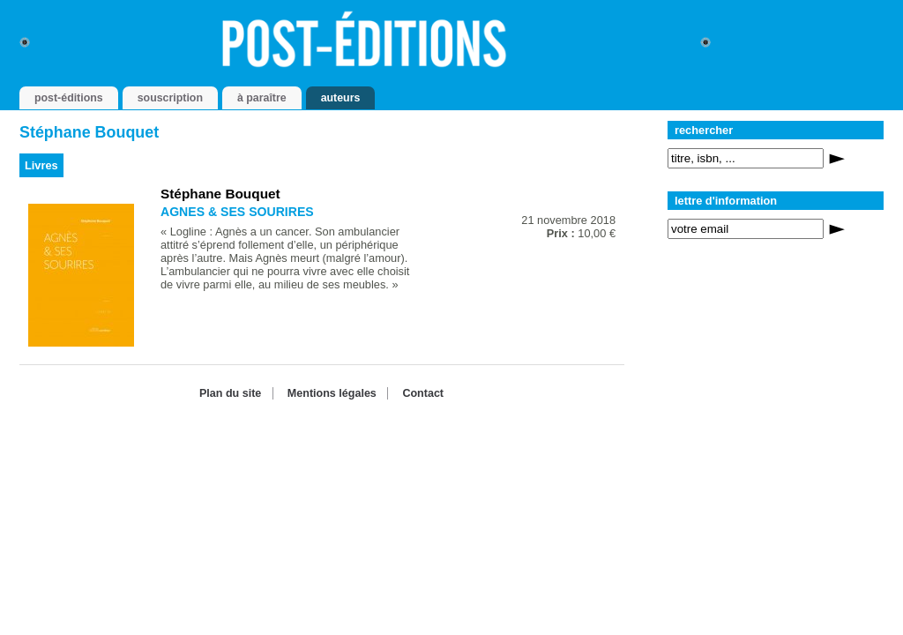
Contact (423, 393)
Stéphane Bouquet (220, 193)
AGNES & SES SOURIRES (237, 212)
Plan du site (230, 393)
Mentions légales (332, 393)
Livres (41, 165)
